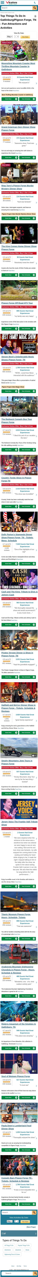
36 (34, 241)
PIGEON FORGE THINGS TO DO (7, 12)
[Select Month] (10, 36)
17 (34, 351)
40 (34, 473)
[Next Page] (31, 1227)
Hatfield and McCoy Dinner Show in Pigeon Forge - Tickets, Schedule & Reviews (18, 708)
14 (34, 647)
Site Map (19, 1266)
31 (34, 58)
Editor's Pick (6, 43)
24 (34, 1019)
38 (34, 298)
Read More (16, 90)
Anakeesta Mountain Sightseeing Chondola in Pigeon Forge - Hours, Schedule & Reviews (18, 970)
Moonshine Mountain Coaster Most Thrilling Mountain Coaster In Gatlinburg (18, 66)
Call (4, 1233)
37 (34, 122)
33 (34, 1120)
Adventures (8, 1250)
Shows (27, 1250)
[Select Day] (16, 36)
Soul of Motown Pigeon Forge (15, 1076)
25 (34, 529)
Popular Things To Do (24, 1245)
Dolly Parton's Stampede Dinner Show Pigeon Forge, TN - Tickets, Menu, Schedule (17, 537)
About (12, 1266)
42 (34, 755)
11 (34, 816)
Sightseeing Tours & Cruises (12, 1254)
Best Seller (6, 165)
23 (34, 1173)
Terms (25, 1266)
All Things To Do (9, 1245)
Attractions (18, 1250)
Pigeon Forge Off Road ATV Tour (17, 303)
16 (34, 700)
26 (34, 961)
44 (34, 909)
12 (34, 180)
